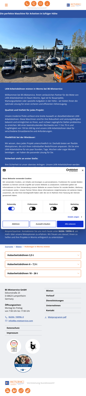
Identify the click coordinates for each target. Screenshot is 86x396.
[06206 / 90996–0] (27, 3)
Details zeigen (73, 217)
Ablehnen (16, 224)
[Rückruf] (34, 3)
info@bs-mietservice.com (19, 320)
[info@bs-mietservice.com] (40, 3)
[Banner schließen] (82, 170)
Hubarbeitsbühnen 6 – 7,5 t (22, 264)
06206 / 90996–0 (14, 317)
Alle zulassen (70, 224)
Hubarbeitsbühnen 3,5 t (20, 255)
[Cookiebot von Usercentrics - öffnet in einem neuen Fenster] (68, 170)
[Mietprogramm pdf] (47, 3)
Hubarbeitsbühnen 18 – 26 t (22, 273)
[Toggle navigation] (6, 5)
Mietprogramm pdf (55, 317)
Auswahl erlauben (43, 224)
